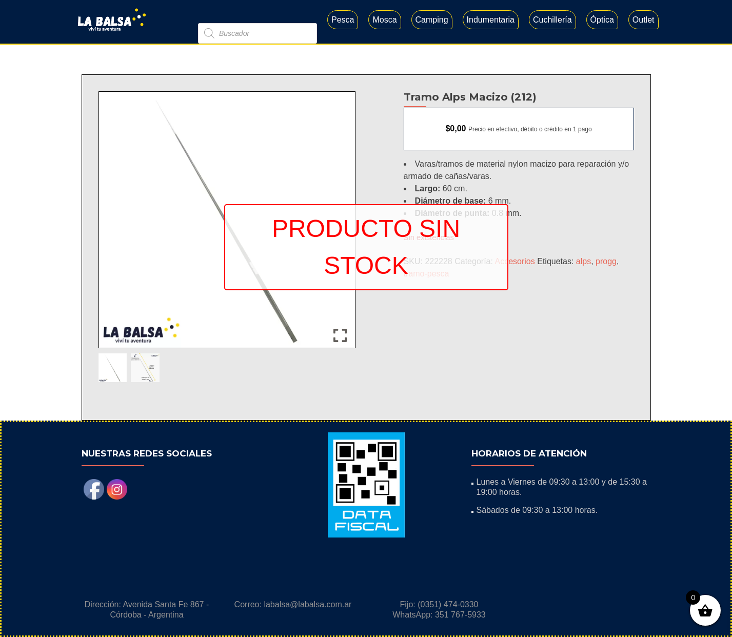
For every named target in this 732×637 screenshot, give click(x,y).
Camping (432, 19)
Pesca (342, 19)
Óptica (602, 19)
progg (606, 261)
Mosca (384, 19)
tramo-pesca (426, 273)
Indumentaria (491, 19)
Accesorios (515, 261)
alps (583, 261)
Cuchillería (552, 19)
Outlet (643, 19)
